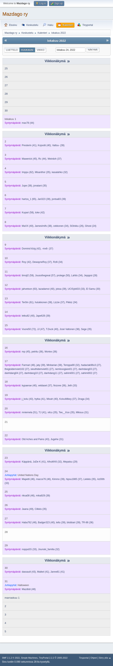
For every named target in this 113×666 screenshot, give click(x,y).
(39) (58, 145)
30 (6, 110)
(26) (77, 226)
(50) (63, 275)
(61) (27, 302)
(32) (60, 172)
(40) (44, 145)
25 (6, 68)
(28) (90, 275)
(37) (54, 158)
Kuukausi (27, 50)
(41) (29, 145)
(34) (60, 226)
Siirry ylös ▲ (105, 658)
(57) (45, 275)
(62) (27, 172)
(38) (27, 185)
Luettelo (12, 50)
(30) (93, 288)
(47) (41, 329)
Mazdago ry (15, 14)
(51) (29, 412)
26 (6, 76)
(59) (28, 275)
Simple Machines (29, 658)
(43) (27, 399)
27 (6, 85)
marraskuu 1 (12, 597)
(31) (82, 412)
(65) (29, 199)
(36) (37, 351)
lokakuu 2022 (56, 40)
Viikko (40, 50)
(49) (27, 509)
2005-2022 (62, 658)
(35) (42, 172)
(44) (28, 122)
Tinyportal (83, 658)
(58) (28, 212)
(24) (90, 226)
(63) (29, 288)
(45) (29, 158)
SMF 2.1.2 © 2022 (11, 658)
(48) (29, 589)
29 (6, 102)
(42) (40, 212)
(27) (91, 365)
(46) (28, 365)
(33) (76, 288)
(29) (70, 461)
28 (6, 93)
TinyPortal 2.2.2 (46, 658)
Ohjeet (93, 658)
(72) (29, 329)
